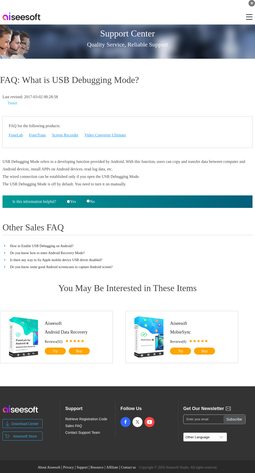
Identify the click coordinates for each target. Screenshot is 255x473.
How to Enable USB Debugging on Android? (42, 246)
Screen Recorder (65, 135)
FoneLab (16, 135)
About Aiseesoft (49, 467)
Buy (79, 351)
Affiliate (112, 467)
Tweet (12, 103)
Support (82, 467)
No (90, 201)
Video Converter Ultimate (105, 135)
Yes (71, 201)
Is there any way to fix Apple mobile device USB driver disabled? (56, 260)
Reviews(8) (178, 342)
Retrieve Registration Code (86, 419)
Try (55, 351)
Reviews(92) (54, 342)
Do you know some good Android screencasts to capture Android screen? (61, 267)
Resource (97, 467)
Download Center (25, 424)
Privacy (68, 467)
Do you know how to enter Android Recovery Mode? (47, 253)
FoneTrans (37, 135)
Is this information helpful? (34, 201)
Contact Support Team (82, 433)
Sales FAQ (73, 426)
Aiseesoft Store (25, 436)
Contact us (128, 467)
